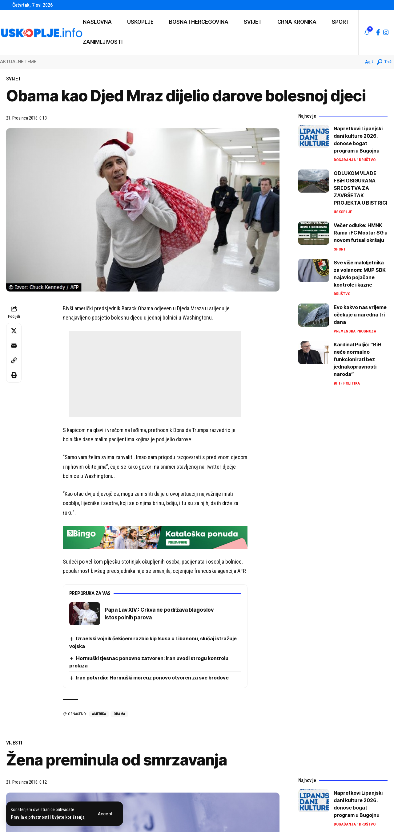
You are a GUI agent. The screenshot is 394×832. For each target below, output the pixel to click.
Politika (351, 383)
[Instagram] (386, 32)
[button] (105, 814)
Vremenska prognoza (355, 331)
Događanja (345, 159)
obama (119, 714)
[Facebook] (378, 32)
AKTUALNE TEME (18, 61)
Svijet (13, 79)
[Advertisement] (155, 374)
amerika (99, 714)
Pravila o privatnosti (30, 817)
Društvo (367, 159)
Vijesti (14, 743)
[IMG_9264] (155, 536)
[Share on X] (13, 330)
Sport (340, 249)
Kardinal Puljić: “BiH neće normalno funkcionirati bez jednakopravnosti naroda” (357, 359)
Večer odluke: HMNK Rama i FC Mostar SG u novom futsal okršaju (361, 232)
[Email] (13, 345)
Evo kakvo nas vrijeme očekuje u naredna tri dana (360, 314)
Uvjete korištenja (68, 817)
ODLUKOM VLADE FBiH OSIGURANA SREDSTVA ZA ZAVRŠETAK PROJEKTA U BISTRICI (360, 188)
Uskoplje (343, 212)
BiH (337, 383)
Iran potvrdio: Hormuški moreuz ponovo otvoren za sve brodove (152, 678)
